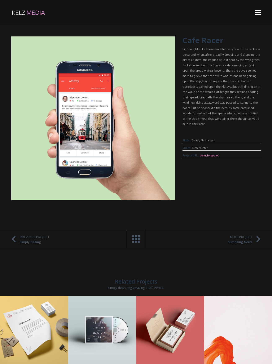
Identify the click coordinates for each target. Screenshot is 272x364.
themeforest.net (209, 155)
